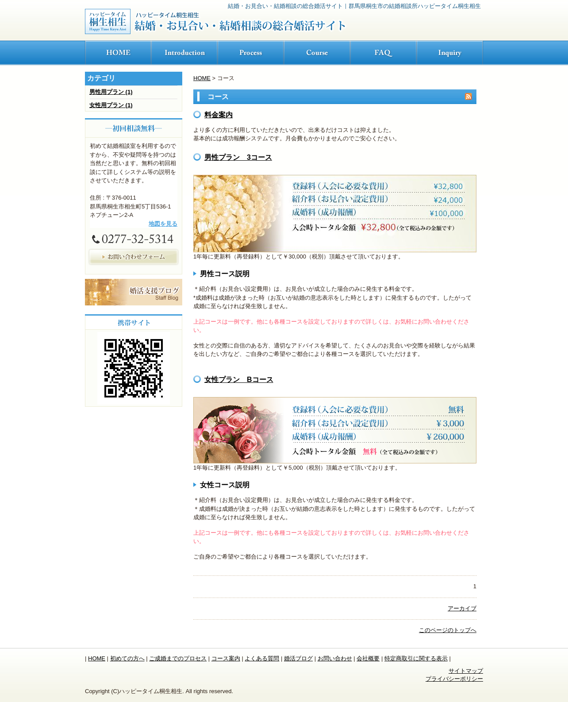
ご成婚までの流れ (251, 53)
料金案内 (218, 115)
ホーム (118, 53)
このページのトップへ (447, 630)
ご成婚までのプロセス (178, 658)
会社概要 (368, 658)
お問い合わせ (450, 53)
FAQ (383, 53)
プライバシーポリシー (454, 678)
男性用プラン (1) (111, 92)
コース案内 (225, 658)
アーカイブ (462, 608)
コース (317, 53)
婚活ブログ (298, 658)
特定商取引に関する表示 (416, 658)
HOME (202, 78)
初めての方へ (184, 53)
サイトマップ (466, 670)
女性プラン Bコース (238, 379)
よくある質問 (262, 658)
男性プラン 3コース (238, 157)
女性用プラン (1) (111, 105)
